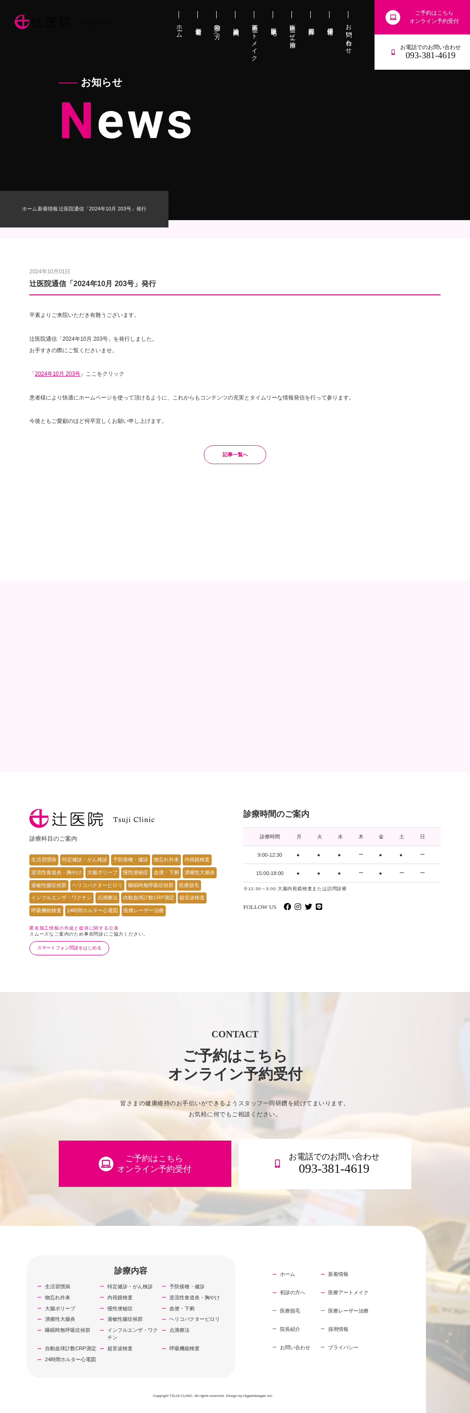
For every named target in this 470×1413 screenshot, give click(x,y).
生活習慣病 (43, 859)
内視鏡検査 (197, 859)
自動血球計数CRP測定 (148, 897)
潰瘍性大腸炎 (200, 872)
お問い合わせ (295, 1347)
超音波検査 (192, 897)
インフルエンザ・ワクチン (61, 897)
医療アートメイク (348, 1292)
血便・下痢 (166, 872)
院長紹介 (290, 1329)
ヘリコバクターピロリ (97, 885)
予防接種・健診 (130, 859)
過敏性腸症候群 (49, 885)
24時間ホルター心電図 (92, 910)
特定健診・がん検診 (84, 859)
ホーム (29, 208)
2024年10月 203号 (57, 374)
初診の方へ (292, 1292)
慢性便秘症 (135, 872)
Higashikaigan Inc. (258, 1396)
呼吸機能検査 (46, 910)
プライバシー (343, 1347)
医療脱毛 (189, 885)
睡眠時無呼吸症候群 (150, 885)
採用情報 (338, 1329)
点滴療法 (107, 897)
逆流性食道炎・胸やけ (56, 872)
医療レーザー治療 (143, 910)
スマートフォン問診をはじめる (69, 947)
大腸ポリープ (102, 872)
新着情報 (48, 208)
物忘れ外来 (166, 859)
